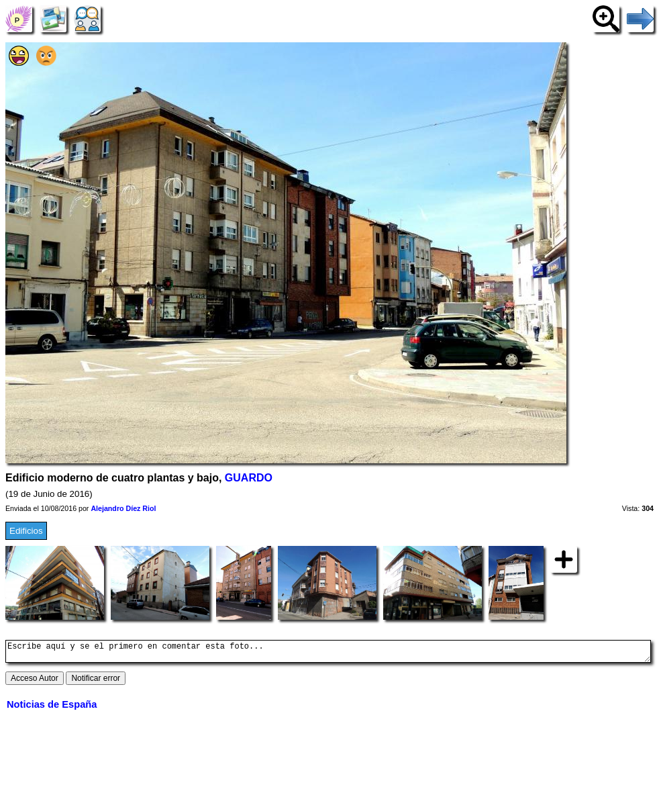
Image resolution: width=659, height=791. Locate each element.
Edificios (26, 531)
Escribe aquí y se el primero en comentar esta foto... (328, 653)
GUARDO (248, 477)
